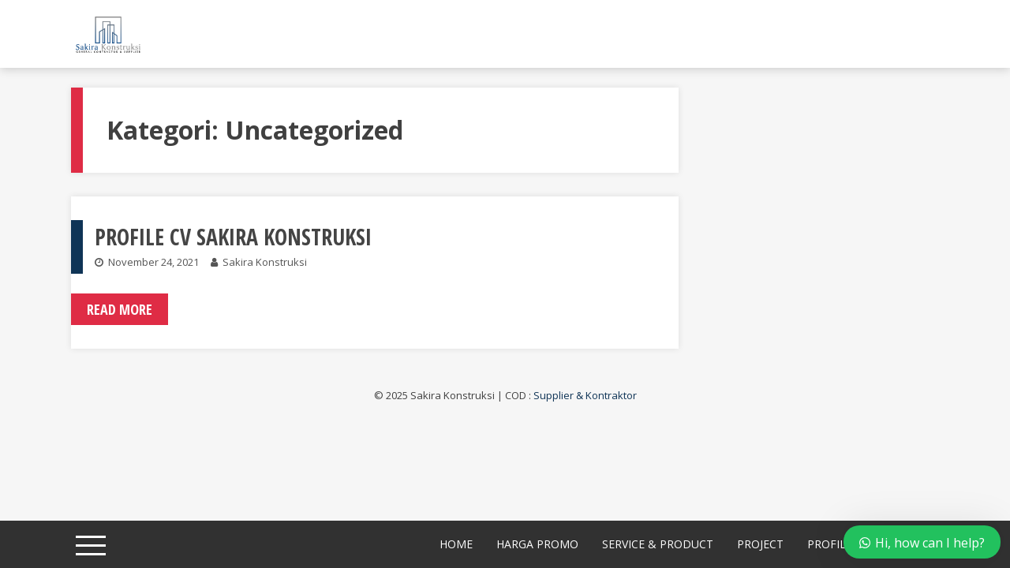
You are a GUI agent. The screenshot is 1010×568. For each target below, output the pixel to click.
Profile (829, 543)
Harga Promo (537, 543)
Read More (119, 309)
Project (760, 543)
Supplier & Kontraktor (585, 395)
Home (456, 543)
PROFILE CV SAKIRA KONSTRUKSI (233, 237)
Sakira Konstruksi (265, 262)
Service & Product (657, 543)
